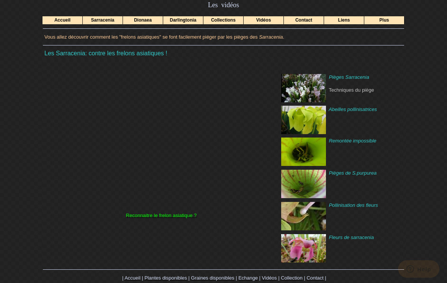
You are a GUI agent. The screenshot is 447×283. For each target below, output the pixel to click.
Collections (223, 20)
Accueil (62, 20)
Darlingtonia (183, 20)
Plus (384, 20)
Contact (303, 20)
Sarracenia (102, 20)
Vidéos (263, 20)
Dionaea (143, 20)
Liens (344, 20)
